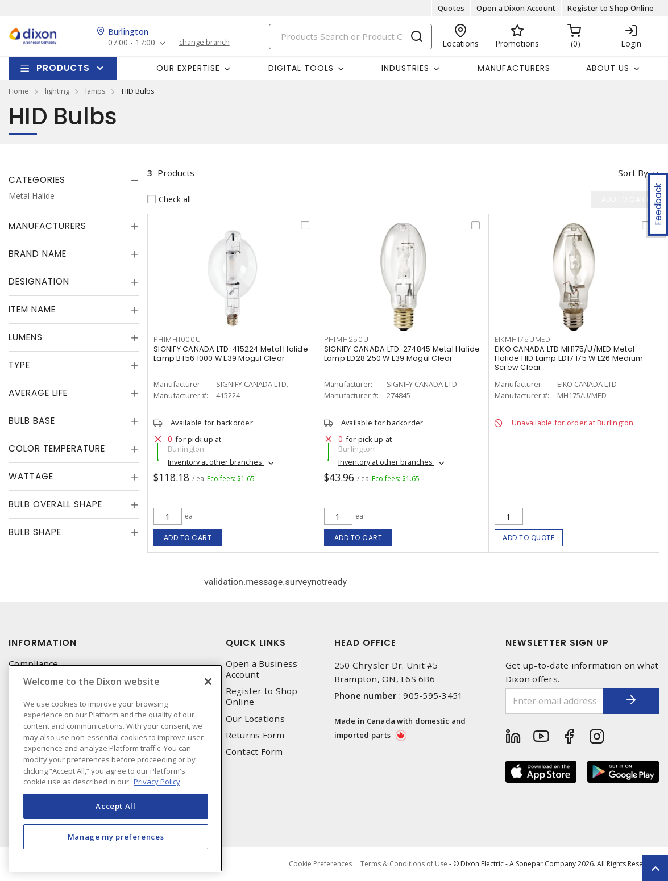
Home (19, 91)
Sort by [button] (633, 172)
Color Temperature (57, 448)
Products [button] (63, 68)
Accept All (116, 806)
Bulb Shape (35, 532)
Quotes (451, 8)
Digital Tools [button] (301, 68)
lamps (95, 91)
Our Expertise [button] (188, 68)
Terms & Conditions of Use (403, 864)
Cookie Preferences (320, 864)
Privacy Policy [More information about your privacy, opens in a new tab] (157, 781)
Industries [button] (405, 68)
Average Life (38, 393)
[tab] (74, 180)
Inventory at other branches (216, 462)
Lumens (26, 337)
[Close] (208, 681)
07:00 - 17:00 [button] (131, 43)
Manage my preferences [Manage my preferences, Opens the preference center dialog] (116, 837)
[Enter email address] (554, 701)
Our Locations (255, 718)
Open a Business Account (262, 669)
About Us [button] (607, 68)
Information (43, 643)
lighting (57, 91)
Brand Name (38, 254)
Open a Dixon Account (515, 8)
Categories (37, 180)
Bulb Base (32, 421)
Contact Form (254, 751)
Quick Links (256, 643)
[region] (115, 768)
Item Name (32, 309)
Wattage (31, 476)
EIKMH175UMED (523, 339)
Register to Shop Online (610, 8)
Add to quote (528, 537)
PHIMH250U (346, 339)
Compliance (34, 663)
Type (19, 365)
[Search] (350, 36)
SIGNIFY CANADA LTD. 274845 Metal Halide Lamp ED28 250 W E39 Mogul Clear (402, 353)
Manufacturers (514, 68)
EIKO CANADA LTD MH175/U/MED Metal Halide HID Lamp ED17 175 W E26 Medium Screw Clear (569, 358)
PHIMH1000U (177, 339)
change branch (204, 42)
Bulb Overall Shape (55, 504)
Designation (39, 281)
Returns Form (255, 735)
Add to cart (188, 537)
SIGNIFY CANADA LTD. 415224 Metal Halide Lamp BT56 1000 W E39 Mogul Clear (230, 353)
